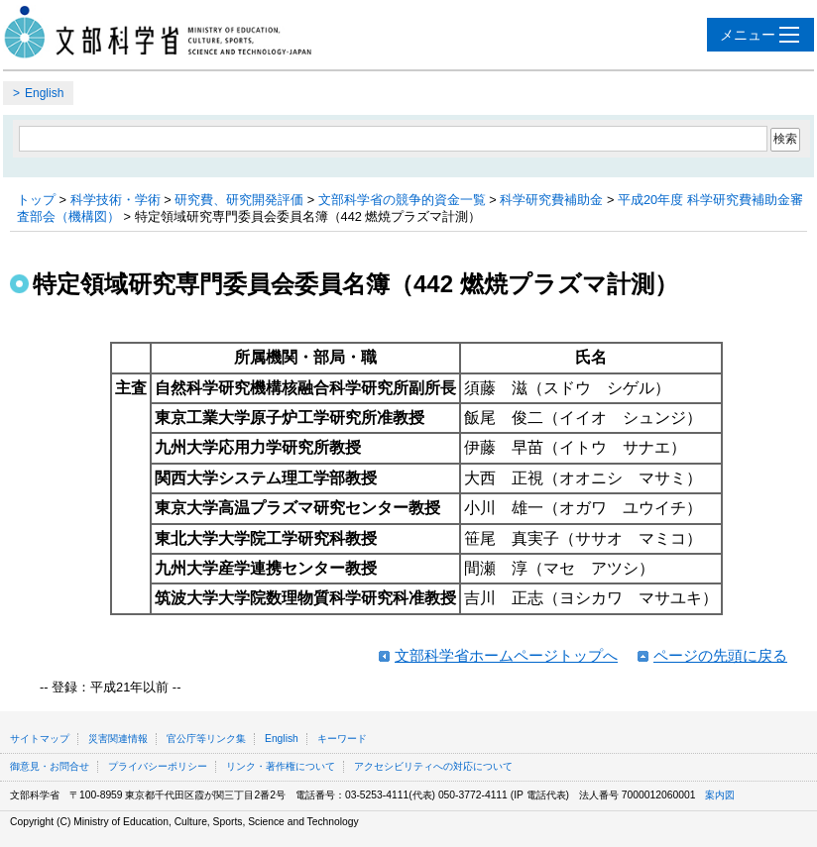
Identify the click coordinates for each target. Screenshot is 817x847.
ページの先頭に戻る (720, 655)
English (44, 93)
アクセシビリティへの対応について (433, 766)
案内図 (720, 795)
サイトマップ (39, 738)
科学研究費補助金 (551, 199)
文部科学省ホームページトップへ (506, 655)
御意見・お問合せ (49, 766)
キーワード (342, 738)
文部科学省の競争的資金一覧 (402, 199)
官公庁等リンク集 (206, 738)
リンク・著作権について (280, 766)
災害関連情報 (118, 738)
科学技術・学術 (115, 199)
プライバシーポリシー (157, 766)
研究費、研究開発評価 (239, 199)
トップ (36, 199)
